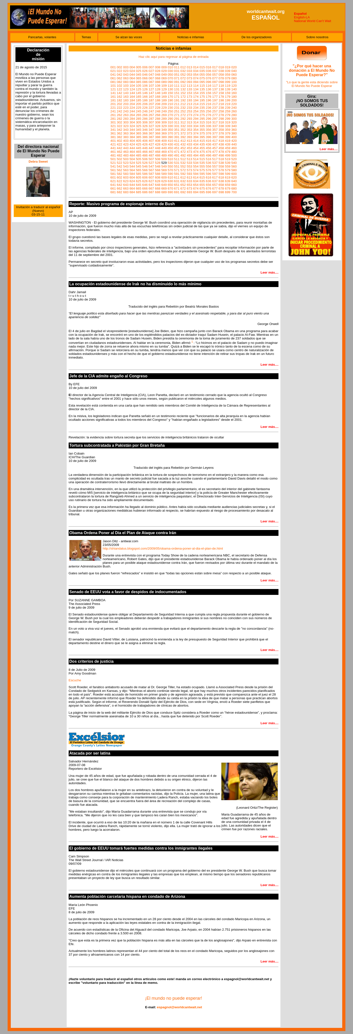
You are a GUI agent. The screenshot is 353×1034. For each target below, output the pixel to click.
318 (221, 122)
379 (227, 133)
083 (125, 82)
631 (176, 181)
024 (132, 71)
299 (227, 118)
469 (164, 152)
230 (170, 107)
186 (145, 100)
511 (176, 159)
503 (125, 159)
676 (208, 188)
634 (196, 181)
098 (221, 82)
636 (208, 181)
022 (119, 71)
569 (164, 170)
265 (138, 115)
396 (208, 137)
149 (164, 93)
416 (208, 141)
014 (196, 67)
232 (183, 107)
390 (170, 137)
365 (138, 133)
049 (164, 74)
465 (138, 152)
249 (164, 111)
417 (215, 141)
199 (227, 100)
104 (132, 85)
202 (119, 104)
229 (164, 107)
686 (145, 192)
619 (227, 177)
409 (164, 141)
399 (227, 137)
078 (221, 78)
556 (208, 166)
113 (189, 85)
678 (221, 188)
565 (138, 170)
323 (125, 126)
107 (151, 85)
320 (234, 122)
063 (125, 78)
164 (132, 96)
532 (183, 163)
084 (132, 82)
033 (189, 71)
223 (125, 107)
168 (157, 96)
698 (221, 192)
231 (176, 107)
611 (176, 177)
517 (215, 159)
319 (227, 122)
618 (221, 177)
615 (202, 177)
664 (132, 188)
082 (119, 82)
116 (208, 85)
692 (183, 192)
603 (125, 177)
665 (138, 188)
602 (119, 177)
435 (202, 144)
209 (164, 104)
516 (208, 159)
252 (183, 111)
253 (189, 111)
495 (202, 155)
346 (145, 130)
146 (145, 93)
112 (183, 85)
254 (196, 111)
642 (119, 185)
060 (234, 74)
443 (125, 148)
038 (221, 71)
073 (189, 78)
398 (221, 137)
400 (234, 137)
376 (208, 133)
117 (215, 85)
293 (189, 118)
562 (119, 170)
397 (215, 137)
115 (202, 85)
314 (196, 122)
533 (189, 163)
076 (208, 78)
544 (132, 166)
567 (151, 170)
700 (234, 192)
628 (157, 181)
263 (125, 115)
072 (183, 78)
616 (208, 177)
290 (170, 118)
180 (234, 96)
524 (132, 163)
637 (215, 181)
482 (119, 155)
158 (221, 93)
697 (215, 192)
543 (125, 166)
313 (189, 122)
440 (234, 144)
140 (234, 89)
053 (189, 74)
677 (215, 188)
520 (234, 159)
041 (113, 74)
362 (119, 133)
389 (164, 137)
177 (215, 96)
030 (170, 71)
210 (170, 104)
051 (176, 74)
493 (189, 155)
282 (119, 118)
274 (196, 115)
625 (138, 181)
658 (221, 185)
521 (113, 163)
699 (227, 192)
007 (151, 67)
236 (208, 107)
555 (202, 166)
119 (227, 85)
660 (234, 185)
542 (119, 166)
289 (164, 118)
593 (189, 174)
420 (234, 141)
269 (164, 115)
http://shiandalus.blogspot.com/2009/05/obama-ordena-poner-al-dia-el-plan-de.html (163, 548)
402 (119, 141)
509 (164, 159)
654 (196, 185)
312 (183, 122)
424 (132, 144)
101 (113, 85)
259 (227, 111)
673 (189, 188)
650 (170, 185)
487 (151, 155)
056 (208, 74)
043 (125, 74)
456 (208, 148)
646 (145, 185)
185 (138, 100)
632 (183, 181)
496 (208, 155)
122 (119, 89)
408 (157, 141)
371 (176, 133)
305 (138, 122)
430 (170, 144)
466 (145, 152)
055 (202, 74)
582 (119, 174)
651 (176, 185)
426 (145, 144)
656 (208, 185)
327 (151, 126)
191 (176, 100)
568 (157, 170)
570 (170, 170)
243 (125, 111)
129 (164, 89)
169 (164, 96)
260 (234, 111)
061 (113, 78)
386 (145, 137)
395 (202, 137)
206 (145, 104)
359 (227, 130)
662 (119, 188)
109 (164, 85)
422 (119, 144)
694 (196, 192)
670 (170, 188)
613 (189, 177)
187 (151, 100)
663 (125, 188)
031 (176, 71)
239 (227, 107)
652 (183, 185)
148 (157, 93)
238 (221, 107)
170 (170, 96)
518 (221, 159)
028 (157, 71)
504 (132, 159)
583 (125, 174)
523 (125, 163)
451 (176, 148)
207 (151, 104)
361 (113, 133)
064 (132, 78)
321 (113, 126)
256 (208, 111)
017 (215, 67)
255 (202, 111)
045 (138, 74)
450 (170, 148)
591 (176, 174)
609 (164, 177)
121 (113, 89)
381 (113, 137)
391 (176, 137)
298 (221, 118)
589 (164, 174)
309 (164, 122)
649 (164, 185)
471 (176, 152)
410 (170, 141)
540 (234, 163)
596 (208, 174)
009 (164, 67)
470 (170, 152)
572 (183, 170)
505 (138, 159)
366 (145, 133)
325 (138, 126)
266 (145, 115)
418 (221, 141)
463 (125, 152)
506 (145, 159)
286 (145, 118)
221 (113, 107)
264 (132, 115)
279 (227, 115)
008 (157, 67)
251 (176, 111)
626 (145, 181)
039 (227, 71)
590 (170, 174)
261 (113, 115)
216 (208, 104)
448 (157, 148)
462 (119, 152)
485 (138, 155)
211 (176, 104)
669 (164, 188)
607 (151, 177)
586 (145, 174)
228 (157, 107)
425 (138, 144)
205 (138, 104)
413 (189, 141)
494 (196, 155)
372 (183, 133)
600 (234, 174)
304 (132, 122)
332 (183, 126)
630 (170, 181)
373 (189, 133)
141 (113, 93)
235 (202, 107)
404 (132, 141)
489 (164, 155)
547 (151, 166)
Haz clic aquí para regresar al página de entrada (173, 57)
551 (176, 166)
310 (170, 122)
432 (183, 144)
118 (221, 85)
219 (227, 104)
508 (157, 159)
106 (145, 85)
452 (183, 148)
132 (183, 89)
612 (183, 177)
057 (215, 74)
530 (170, 163)
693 (189, 192)
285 (138, 118)
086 (145, 82)
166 (145, 96)
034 (196, 71)
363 (125, 133)
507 (151, 159)
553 (189, 166)
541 (113, 166)
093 (189, 82)
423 (125, 144)
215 (202, 104)
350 (170, 130)
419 (227, 141)
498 (221, 155)
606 (145, 177)
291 (176, 118)
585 (138, 174)
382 (119, 137)
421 (113, 144)
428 (157, 144)
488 (157, 155)
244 (132, 111)
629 (164, 181)
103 (125, 85)
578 (221, 170)
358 (221, 130)
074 (196, 78)
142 (119, 93)
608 (157, 177)
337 (215, 126)
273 (189, 115)
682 (119, 192)
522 (119, 163)
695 (202, 192)
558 (221, 166)
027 (151, 71)
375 (202, 133)
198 (221, 100)
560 (234, 166)
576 (208, 170)
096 (208, 82)
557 (215, 166)
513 (189, 159)
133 (189, 89)
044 (132, 74)
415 (202, 141)
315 (202, 122)
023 (125, 71)
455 (202, 148)
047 (151, 74)
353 (189, 130)
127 (151, 89)
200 (234, 100)
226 (145, 107)
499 (227, 155)
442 (119, 148)
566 (145, 170)
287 (151, 118)
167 (151, 96)
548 (157, 166)
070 (170, 78)
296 (208, 118)
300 (234, 118)
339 (227, 126)
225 (138, 107)
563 (125, 170)
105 (138, 85)
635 (202, 181)
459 (227, 148)
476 (208, 152)
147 (151, 93)
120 (234, 85)
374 (196, 133)
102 (119, 85)
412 (183, 141)
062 (119, 78)
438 (221, 144)
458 (221, 148)
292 (183, 118)
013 (189, 67)
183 (125, 100)
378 (221, 133)
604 (132, 177)
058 (221, 74)
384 (132, 137)
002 (119, 67)
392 (183, 137)
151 (176, 93)
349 (164, 130)
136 (208, 89)
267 (151, 115)
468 (157, 152)
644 (132, 185)
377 (215, 133)
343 (125, 130)
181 (113, 100)
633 (189, 181)
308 (157, 122)
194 (196, 100)
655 (202, 185)
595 (202, 174)
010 (170, 67)
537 (215, 163)
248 (157, 111)
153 (189, 93)
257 (215, 111)
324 (132, 126)
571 (176, 170)
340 (234, 126)
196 (208, 100)
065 (138, 78)
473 (189, 152)
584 (132, 174)
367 (151, 133)
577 (215, 170)
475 (202, 152)
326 (145, 126)
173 (189, 96)
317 (215, 122)
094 (196, 82)
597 (215, 174)
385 (138, 137)
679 (227, 188)
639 (227, 181)
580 (234, 170)
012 (183, 67)
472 (183, 152)
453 (189, 148)
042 (119, 74)
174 (196, 96)
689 (164, 192)
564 (132, 170)
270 (170, 115)
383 (125, 137)
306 (145, 122)
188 (157, 100)
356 (208, 130)
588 (157, 174)
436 (208, 144)
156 (208, 93)
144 (132, 93)
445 (138, 148)
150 (170, 93)
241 (113, 111)
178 (221, 96)
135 (202, 89)
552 (183, 166)
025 (138, 71)
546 (145, 166)
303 (125, 122)
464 (132, 152)
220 (234, 104)
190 (170, 100)
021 (113, 71)
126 (145, 89)
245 (138, 111)
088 (157, 82)
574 (196, 170)
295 (202, 118)
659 (227, 185)
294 (196, 118)
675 (202, 188)
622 (119, 181)
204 (132, 104)
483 (125, 155)
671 (176, 188)
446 (145, 148)
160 (234, 93)
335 (202, 126)
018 (221, 67)
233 (189, 107)
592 (183, 174)
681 (113, 192)
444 (132, 148)
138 (221, 89)
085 (138, 82)
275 (202, 115)
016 (208, 67)
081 (113, 82)
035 (202, 71)
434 (196, 144)
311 (176, 122)
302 (119, 122)
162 (119, 96)
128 (157, 89)
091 (176, 82)
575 (202, 170)
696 (208, 192)
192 (183, 100)
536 (208, 163)
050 (170, 74)
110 (170, 85)
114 (196, 85)
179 (227, 96)
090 (170, 82)
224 (132, 107)
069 (164, 78)
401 (113, 141)
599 (227, 174)
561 (113, 170)
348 (157, 130)
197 (215, 100)
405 (138, 141)
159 (227, 93)
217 (215, 104)
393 (189, 137)
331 (176, 126)
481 (113, 155)
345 (138, 130)
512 (183, 159)
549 (164, 166)
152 (183, 93)
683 (125, 192)
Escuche (75, 680)
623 (125, 181)
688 (157, 192)
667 (151, 188)
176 (208, 96)
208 (157, 104)
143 (125, 93)
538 (221, 163)
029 (164, 71)
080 (234, 78)
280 (234, 115)
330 (170, 126)
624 (132, 181)
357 (215, 130)
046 (145, 74)
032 (183, 71)
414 (196, 141)
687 (151, 192)
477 (215, 152)
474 (196, 152)
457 (215, 148)
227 (151, 107)
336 (208, 126)
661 (113, 188)
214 (196, 104)
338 (221, 126)
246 (145, 111)
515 (202, 159)
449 (164, 148)
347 (151, 130)
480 (234, 152)
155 (202, 93)
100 (234, 82)
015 (202, 67)
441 (113, 148)
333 (189, 126)
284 (132, 118)
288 (157, 118)
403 (125, 141)
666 (145, 188)
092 (183, 82)
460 (234, 148)
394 (196, 137)
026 (145, 71)
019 (227, 67)
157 (215, 93)
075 (202, 78)
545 (138, 166)
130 (170, 89)
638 (221, 181)
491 (176, 155)
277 (215, 115)
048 (157, 74)
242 (119, 111)
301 (113, 122)
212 (183, 104)
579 (227, 170)
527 (151, 163)
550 (170, 166)
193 (189, 100)
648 (157, 185)
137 (215, 89)
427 (151, 144)
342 (119, 130)
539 (227, 163)
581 (113, 174)
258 (221, 111)
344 (132, 130)
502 (119, 159)
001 (113, 67)
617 (215, 177)
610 (170, 177)
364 (132, 133)
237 (215, 107)
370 (170, 133)
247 (151, 111)
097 (215, 82)
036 (208, 71)
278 (221, 115)
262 (119, 115)
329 (164, 126)
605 (138, 177)
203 (125, 104)
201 (113, 104)
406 (145, 141)
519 (227, 159)
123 (125, 89)
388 (157, 137)
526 (145, 163)
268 (157, 115)
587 (151, 174)
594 (196, 174)
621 (113, 181)
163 (125, 96)
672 (183, 188)
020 (234, 67)
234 (196, 107)
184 (132, 100)
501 (113, 159)
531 (176, 163)
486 (145, 155)
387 (151, 137)
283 (125, 118)
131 (176, 89)
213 (189, 104)
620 (234, 177)
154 (196, 93)
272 (183, 115)
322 (119, 126)
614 (196, 177)
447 (151, 148)
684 (132, 192)
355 (202, 130)
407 (151, 141)
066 (145, 78)
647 (151, 185)
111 (176, 85)
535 (202, 163)
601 (113, 177)
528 (157, 163)
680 (234, 188)
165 (138, 96)
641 (113, 185)
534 (196, 163)
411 (176, 141)
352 (183, 130)
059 (227, 74)
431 (176, 144)
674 (196, 188)
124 (132, 89)
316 (208, 122)
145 (138, 93)
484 (132, 155)
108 (157, 85)
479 (227, 152)
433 (189, 144)
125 (138, 89)
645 (138, 185)
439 (227, 144)
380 (234, 133)
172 (183, 96)
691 (176, 192)
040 (234, 71)
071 (176, 78)
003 (125, 67)
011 (176, 67)
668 (157, 188)
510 (170, 159)
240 (234, 107)
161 (113, 96)
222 (119, 107)
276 (208, 115)
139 (227, 89)
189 (164, 100)
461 (113, 152)
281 (113, 118)
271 (176, 115)
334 (196, 126)
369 (164, 133)
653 (189, 185)
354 (196, 130)
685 (138, 192)
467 (151, 152)
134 (196, 89)
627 (151, 181)
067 (151, 78)
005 (138, 67)
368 (157, 133)
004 (132, 67)
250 (170, 111)
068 (157, 78)
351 (176, 130)
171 (176, 96)
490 (170, 155)
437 (215, 144)
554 (196, 166)
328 (157, 126)
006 (145, 67)
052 (183, 74)
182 (119, 100)
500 (234, 155)
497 (215, 155)
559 (227, 166)
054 (196, 74)
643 (125, 185)
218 (221, 104)
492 (183, 155)
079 (227, 78)
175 (202, 96)
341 (113, 130)
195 (202, 100)
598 (221, 174)
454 (196, 148)
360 (234, 130)
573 (189, 170)
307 (151, 122)
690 (170, 192)
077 (215, 78)
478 (221, 152)
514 (196, 159)
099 (227, 82)
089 (164, 82)
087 (151, 82)
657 (215, 185)
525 (138, 163)
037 (215, 71)
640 (234, 181)
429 (164, 144)
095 (202, 82)
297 (215, 118)
